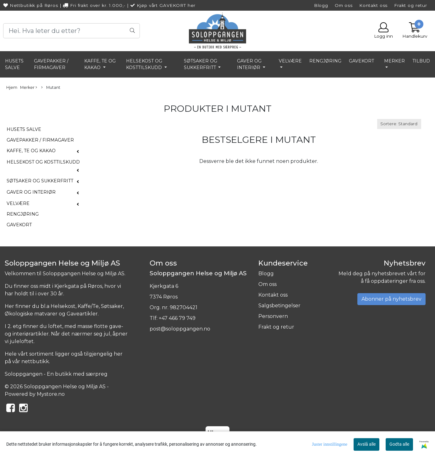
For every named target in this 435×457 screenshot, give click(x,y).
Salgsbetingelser (279, 306)
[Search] (71, 30)
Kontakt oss (373, 5)
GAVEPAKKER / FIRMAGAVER (51, 64)
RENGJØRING (325, 61)
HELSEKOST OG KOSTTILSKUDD (144, 64)
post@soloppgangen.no (180, 329)
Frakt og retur (410, 5)
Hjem (11, 87)
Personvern (273, 316)
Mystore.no (51, 394)
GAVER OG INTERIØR (249, 64)
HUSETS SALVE (14, 64)
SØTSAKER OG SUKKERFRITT (200, 64)
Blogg (321, 5)
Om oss (344, 5)
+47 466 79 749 (177, 318)
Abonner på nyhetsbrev (391, 299)
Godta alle (399, 444)
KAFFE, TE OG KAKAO (100, 64)
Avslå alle (366, 444)
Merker (394, 61)
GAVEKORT (361, 61)
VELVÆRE (290, 61)
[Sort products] (399, 124)
